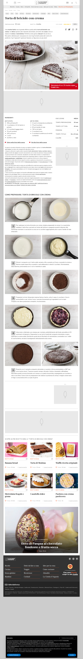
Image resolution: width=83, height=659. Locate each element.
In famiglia (43, 13)
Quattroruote (27, 587)
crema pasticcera (10, 158)
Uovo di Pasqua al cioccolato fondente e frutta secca (41, 545)
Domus (6, 587)
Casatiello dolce (37, 494)
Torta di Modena (38, 463)
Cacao (7, 13)
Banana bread (11, 463)
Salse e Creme (55, 13)
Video (55, 7)
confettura (19, 158)
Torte (18, 10)
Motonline (41, 587)
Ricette (12, 7)
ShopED (12, 589)
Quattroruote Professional (71, 587)
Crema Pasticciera (64, 13)
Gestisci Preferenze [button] (13, 655)
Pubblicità (7, 589)
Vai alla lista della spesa (39, 142)
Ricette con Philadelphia (66, 7)
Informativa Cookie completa (57, 593)
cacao (17, 129)
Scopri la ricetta (23, 467)
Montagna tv (56, 587)
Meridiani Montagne (19, 587)
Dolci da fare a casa (37, 7)
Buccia (73, 572)
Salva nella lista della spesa (16, 142)
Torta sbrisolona (43, 162)
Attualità (27, 7)
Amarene (13, 180)
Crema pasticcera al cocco (43, 180)
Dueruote (11, 587)
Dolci (15, 10)
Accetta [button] (72, 655)
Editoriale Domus (48, 587)
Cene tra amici (36, 13)
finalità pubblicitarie (15, 646)
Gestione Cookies (68, 593)
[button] (65, 29)
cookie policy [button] (51, 642)
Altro (49, 13)
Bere (22, 7)
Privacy (48, 593)
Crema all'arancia (11, 181)
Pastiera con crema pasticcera (65, 495)
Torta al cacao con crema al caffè (28, 183)
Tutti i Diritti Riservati (41, 593)
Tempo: (11, 467)
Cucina (18, 7)
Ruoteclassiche (34, 587)
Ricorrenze (28, 13)
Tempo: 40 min (41, 551)
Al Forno (22, 13)
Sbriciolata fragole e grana (14, 495)
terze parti (28, 643)
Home (6, 10)
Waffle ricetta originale (66, 463)
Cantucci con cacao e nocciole (28, 185)
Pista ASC (62, 587)
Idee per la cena (48, 7)
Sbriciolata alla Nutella (31, 162)
